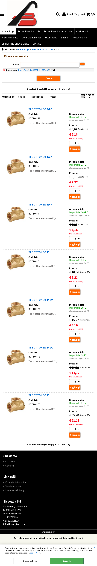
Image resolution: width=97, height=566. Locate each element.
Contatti (9, 468)
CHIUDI (94, 547)
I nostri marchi (78, 38)
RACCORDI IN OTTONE (39, 72)
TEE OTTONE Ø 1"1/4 (40, 302)
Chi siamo (10, 463)
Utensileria (50, 38)
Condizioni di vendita (15, 484)
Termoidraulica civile (28, 31)
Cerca (16, 66)
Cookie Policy (35, 553)
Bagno (63, 38)
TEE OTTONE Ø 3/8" (40, 111)
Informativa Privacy (14, 492)
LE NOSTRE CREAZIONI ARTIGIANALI (21, 45)
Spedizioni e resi (13, 488)
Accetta (67, 561)
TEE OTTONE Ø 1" (39, 254)
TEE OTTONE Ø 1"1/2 (40, 349)
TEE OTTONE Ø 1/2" (40, 159)
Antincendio (81, 31)
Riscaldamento (10, 38)
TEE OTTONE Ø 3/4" (40, 206)
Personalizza (30, 561)
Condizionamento (31, 38)
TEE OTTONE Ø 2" (39, 397)
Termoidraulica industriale (57, 31)
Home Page (8, 31)
